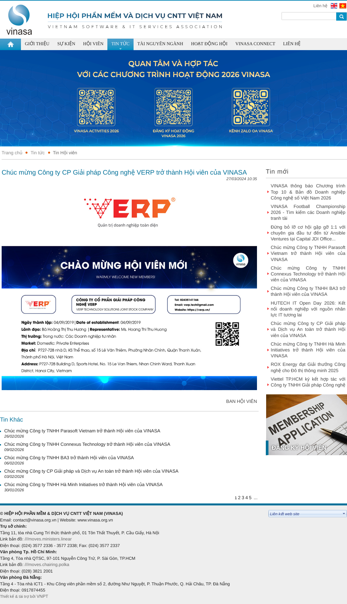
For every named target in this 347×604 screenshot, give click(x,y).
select (344, 513)
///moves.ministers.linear (48, 539)
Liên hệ (320, 5)
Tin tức (37, 152)
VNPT (43, 596)
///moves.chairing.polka (47, 564)
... (256, 497)
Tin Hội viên (65, 152)
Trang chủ (12, 152)
